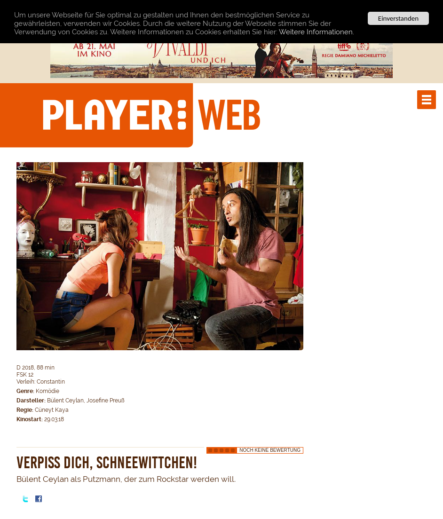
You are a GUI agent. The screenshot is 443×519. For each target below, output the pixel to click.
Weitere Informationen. (316, 32)
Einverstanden (398, 18)
